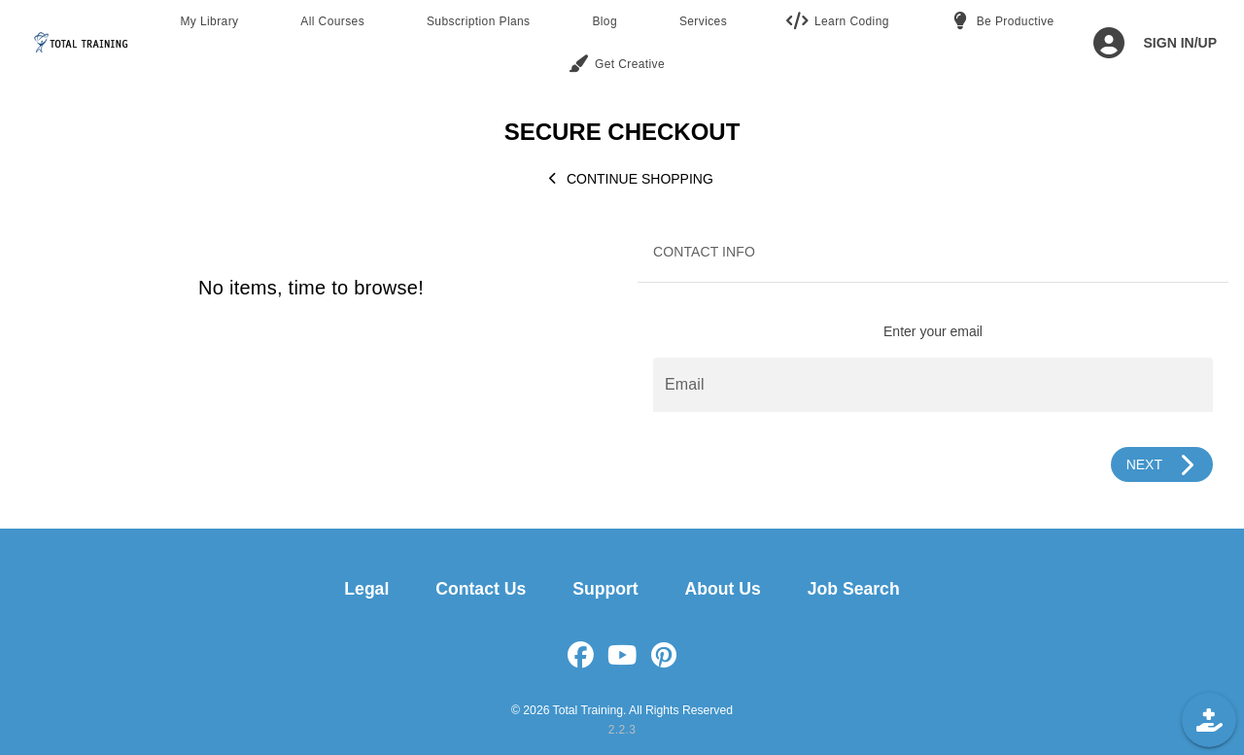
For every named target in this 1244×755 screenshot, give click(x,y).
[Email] (933, 385)
